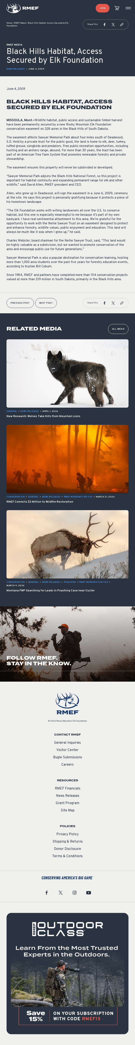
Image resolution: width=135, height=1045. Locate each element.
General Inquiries (67, 743)
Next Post (46, 303)
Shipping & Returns (67, 842)
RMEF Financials (67, 788)
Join (102, 8)
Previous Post (20, 303)
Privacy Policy (67, 834)
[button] (104, 24)
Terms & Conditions (67, 856)
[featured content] (67, 973)
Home (9, 23)
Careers (67, 765)
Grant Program (67, 803)
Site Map (68, 810)
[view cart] (117, 8)
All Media (118, 329)
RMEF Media (20, 23)
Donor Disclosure (67, 849)
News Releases (15, 69)
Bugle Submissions (67, 757)
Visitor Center (67, 750)
